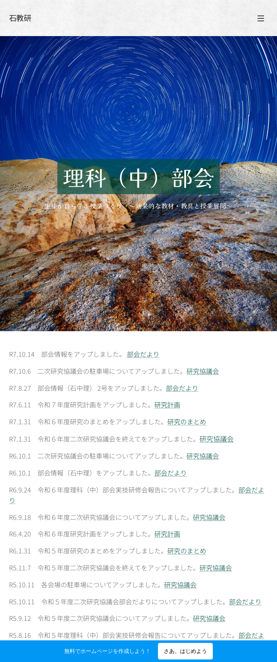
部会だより (143, 354)
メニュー (261, 18)
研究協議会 (202, 370)
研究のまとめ (186, 421)
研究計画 (167, 404)
